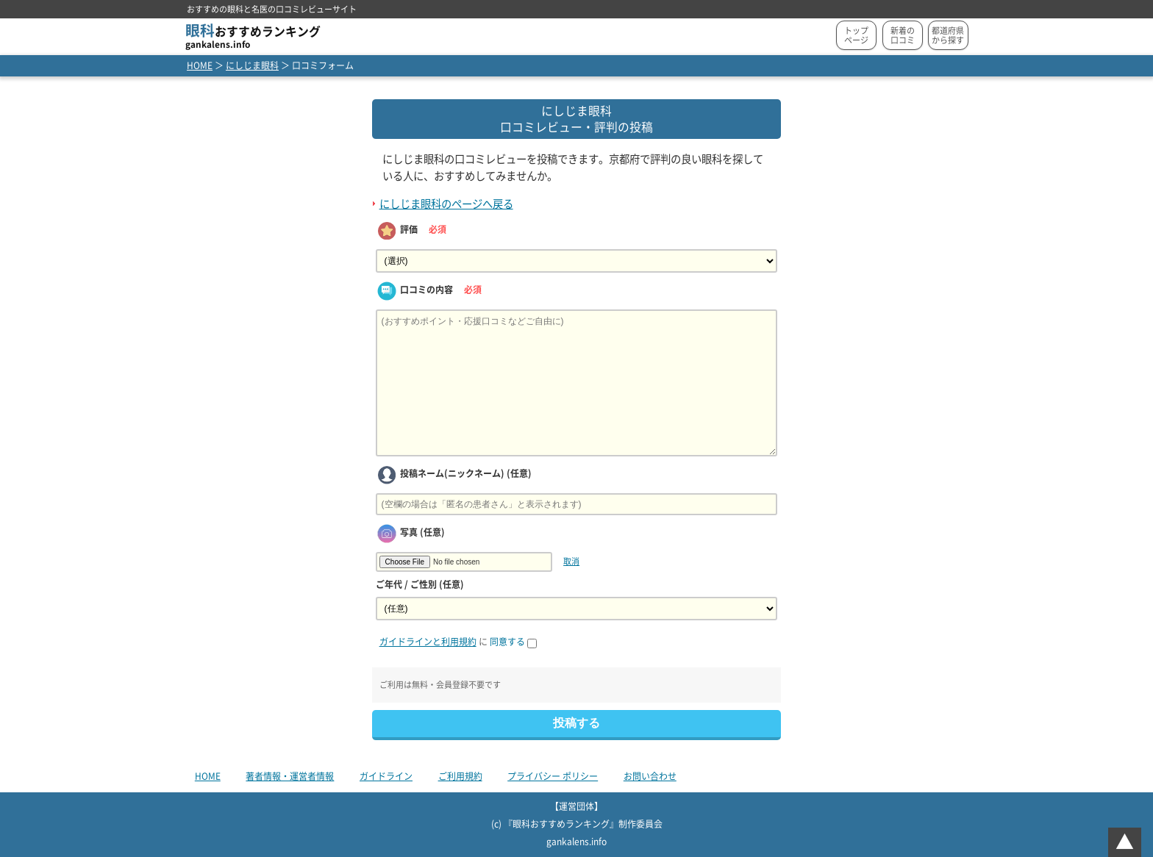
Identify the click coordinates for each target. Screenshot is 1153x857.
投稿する (576, 723)
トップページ (856, 35)
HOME (200, 65)
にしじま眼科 (252, 65)
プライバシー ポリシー (552, 776)
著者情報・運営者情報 (290, 776)
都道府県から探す (948, 35)
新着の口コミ (902, 35)
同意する (513, 641)
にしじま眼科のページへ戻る (446, 203)
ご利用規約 (460, 776)
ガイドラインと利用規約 (427, 641)
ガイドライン (386, 776)
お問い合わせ (650, 776)
